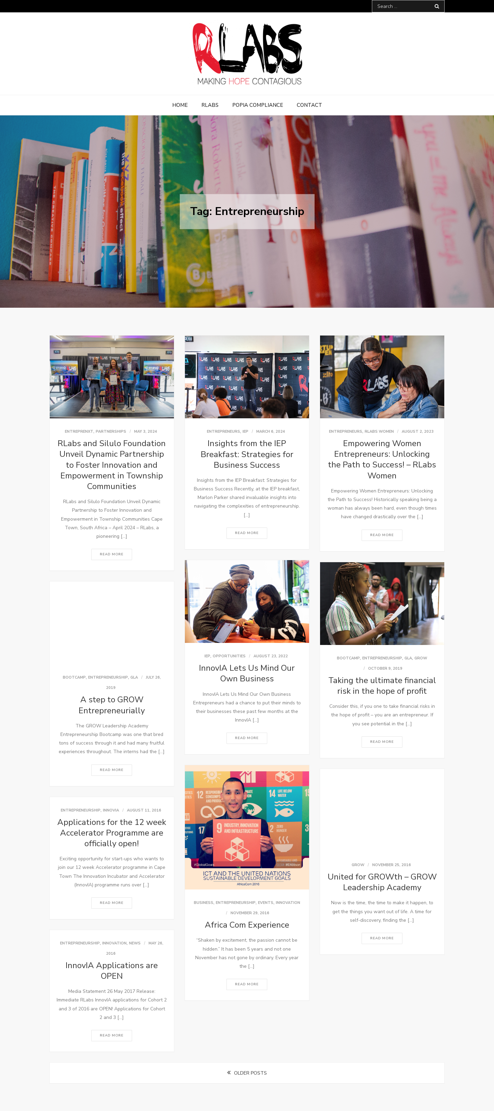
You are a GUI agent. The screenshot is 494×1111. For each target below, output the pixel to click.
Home (180, 105)
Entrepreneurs (223, 431)
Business (203, 902)
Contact (309, 105)
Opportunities (229, 656)
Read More (112, 554)
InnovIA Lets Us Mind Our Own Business (247, 673)
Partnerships (111, 431)
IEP (245, 431)
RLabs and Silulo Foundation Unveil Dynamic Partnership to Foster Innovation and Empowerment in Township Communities (112, 465)
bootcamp (348, 658)
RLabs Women (379, 431)
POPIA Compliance (257, 105)
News (135, 943)
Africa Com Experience (247, 924)
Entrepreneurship (382, 658)
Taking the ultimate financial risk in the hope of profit (382, 685)
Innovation (288, 902)
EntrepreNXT (79, 431)
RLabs (210, 105)
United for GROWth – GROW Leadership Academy (382, 882)
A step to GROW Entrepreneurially (112, 705)
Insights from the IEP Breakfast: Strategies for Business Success (247, 454)
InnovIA (111, 810)
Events (265, 902)
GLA (408, 658)
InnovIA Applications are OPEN (112, 971)
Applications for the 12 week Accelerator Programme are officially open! (111, 833)
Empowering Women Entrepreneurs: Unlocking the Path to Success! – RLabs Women (382, 459)
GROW (420, 658)
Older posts (250, 1073)
